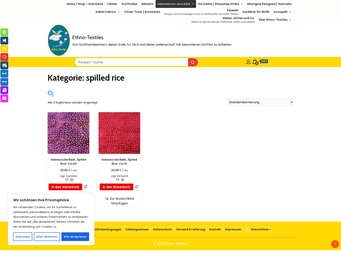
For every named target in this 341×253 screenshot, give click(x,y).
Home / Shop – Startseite (85, 4)
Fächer (112, 4)
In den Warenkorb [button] (65, 187)
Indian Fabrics (108, 12)
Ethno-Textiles (87, 37)
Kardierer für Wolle (255, 12)
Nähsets (147, 4)
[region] (51, 219)
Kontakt (215, 229)
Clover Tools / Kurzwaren (142, 12)
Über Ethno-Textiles (275, 20)
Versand (71, 176)
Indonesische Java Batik (176, 4)
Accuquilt (282, 12)
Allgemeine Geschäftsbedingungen (95, 229)
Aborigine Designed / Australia (269, 4)
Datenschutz (162, 229)
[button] (119, 201)
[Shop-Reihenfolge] (260, 102)
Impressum (233, 229)
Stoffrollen (129, 4)
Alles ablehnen (46, 237)
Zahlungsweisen (137, 229)
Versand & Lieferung (190, 229)
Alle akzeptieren (75, 237)
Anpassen (23, 237)
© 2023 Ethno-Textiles (170, 243)
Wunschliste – (258, 229)
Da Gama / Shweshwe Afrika (220, 4)
